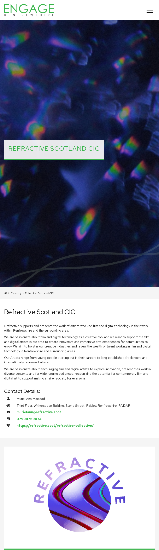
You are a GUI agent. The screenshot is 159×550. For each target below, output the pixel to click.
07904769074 (29, 419)
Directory (16, 293)
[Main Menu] (150, 10)
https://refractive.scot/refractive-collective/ (55, 425)
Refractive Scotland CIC (39, 293)
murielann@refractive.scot (39, 412)
